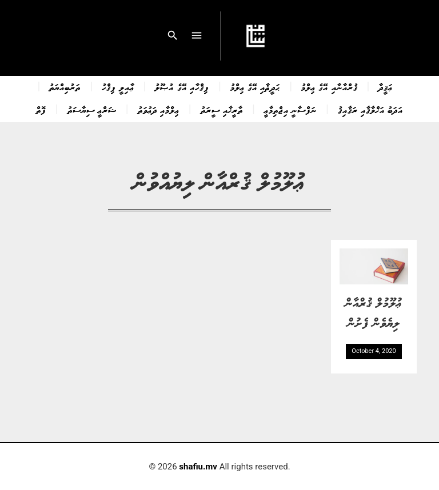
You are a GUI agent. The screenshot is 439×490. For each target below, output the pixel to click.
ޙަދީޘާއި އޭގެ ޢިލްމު (255, 87)
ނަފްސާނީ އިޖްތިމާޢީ (290, 109)
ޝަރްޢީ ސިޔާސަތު (92, 109)
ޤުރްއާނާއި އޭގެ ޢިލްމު (329, 87)
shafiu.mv (198, 466)
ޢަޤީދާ (385, 87)
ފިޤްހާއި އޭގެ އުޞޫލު (182, 87)
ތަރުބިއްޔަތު (65, 87)
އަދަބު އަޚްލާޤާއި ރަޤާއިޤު (370, 109)
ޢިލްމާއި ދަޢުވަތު (158, 109)
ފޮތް (41, 109)
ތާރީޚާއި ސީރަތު (222, 109)
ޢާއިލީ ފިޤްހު (118, 87)
